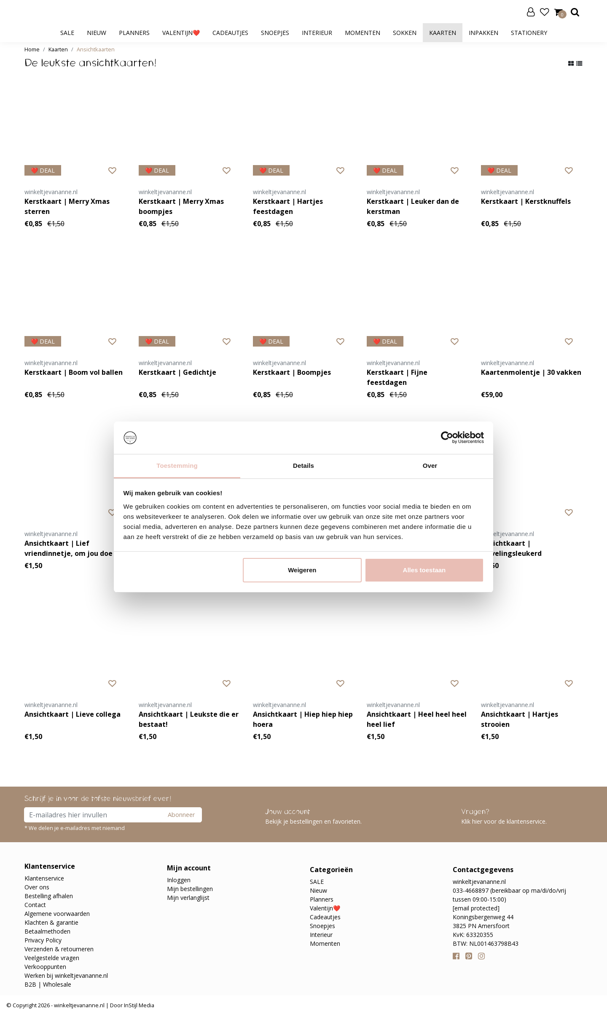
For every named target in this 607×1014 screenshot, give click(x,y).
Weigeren (302, 570)
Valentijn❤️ (181, 33)
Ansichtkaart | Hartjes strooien (519, 719)
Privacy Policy (43, 940)
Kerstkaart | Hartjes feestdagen (288, 206)
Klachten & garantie (51, 922)
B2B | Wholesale (47, 984)
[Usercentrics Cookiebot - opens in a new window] (447, 437)
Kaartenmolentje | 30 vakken (531, 372)
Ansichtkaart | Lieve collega (72, 714)
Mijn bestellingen (190, 889)
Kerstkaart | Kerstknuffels (526, 201)
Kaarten (442, 33)
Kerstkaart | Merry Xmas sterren (67, 206)
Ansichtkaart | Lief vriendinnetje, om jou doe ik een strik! (72, 548)
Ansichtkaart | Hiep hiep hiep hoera (303, 719)
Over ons (36, 887)
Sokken (404, 33)
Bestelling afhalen (48, 896)
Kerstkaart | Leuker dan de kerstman (413, 206)
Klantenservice (44, 878)
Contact (35, 905)
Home (32, 49)
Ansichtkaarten (96, 49)
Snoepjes (275, 33)
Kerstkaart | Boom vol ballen (73, 372)
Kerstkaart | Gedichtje (177, 372)
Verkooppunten (45, 967)
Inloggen (179, 880)
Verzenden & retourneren (59, 949)
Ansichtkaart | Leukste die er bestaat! (189, 719)
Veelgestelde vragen (51, 958)
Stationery (529, 33)
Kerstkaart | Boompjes (292, 372)
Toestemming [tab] (177, 465)
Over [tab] (430, 465)
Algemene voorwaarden (57, 914)
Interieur (317, 33)
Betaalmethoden (47, 931)
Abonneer (181, 815)
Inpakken (483, 33)
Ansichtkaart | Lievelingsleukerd (511, 548)
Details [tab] (303, 465)
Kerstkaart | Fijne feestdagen (397, 377)
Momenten (362, 33)
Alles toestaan (424, 570)
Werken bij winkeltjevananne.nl (66, 975)
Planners (134, 33)
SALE (67, 33)
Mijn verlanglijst (188, 898)
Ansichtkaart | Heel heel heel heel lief (417, 719)
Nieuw (96, 33)
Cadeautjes (230, 33)
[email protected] (476, 908)
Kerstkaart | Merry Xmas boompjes (181, 206)
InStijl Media (138, 1005)
